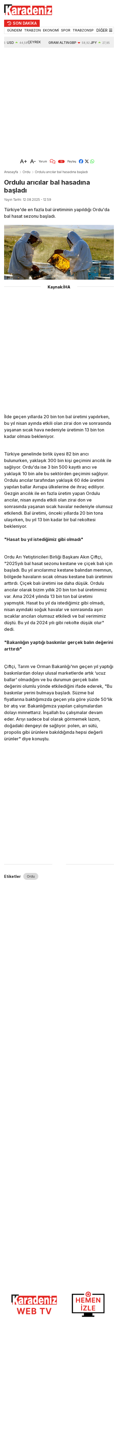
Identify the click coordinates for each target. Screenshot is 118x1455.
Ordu (26, 172)
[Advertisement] (51, 101)
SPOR (65, 30)
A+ (23, 161)
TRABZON (32, 30)
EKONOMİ (51, 30)
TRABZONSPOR (86, 30)
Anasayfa (11, 172)
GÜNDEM (14, 30)
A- (33, 161)
